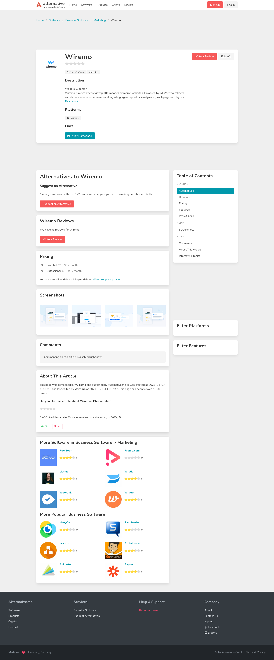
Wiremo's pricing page (106, 279)
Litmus (63, 472)
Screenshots (186, 230)
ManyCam (65, 522)
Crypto (116, 5)
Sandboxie (131, 522)
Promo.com (132, 451)
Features (184, 210)
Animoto (65, 564)
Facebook (212, 627)
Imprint (208, 621)
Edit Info (226, 56)
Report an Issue (148, 610)
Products (102, 5)
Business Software (76, 20)
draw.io (64, 543)
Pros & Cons (186, 216)
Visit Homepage (82, 136)
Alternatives (186, 191)
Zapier (128, 564)
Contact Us (211, 616)
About (208, 610)
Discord (129, 5)
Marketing (99, 20)
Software (86, 5)
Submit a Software (85, 610)
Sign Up (215, 5)
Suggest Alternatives (87, 616)
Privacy (261, 652)
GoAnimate (132, 543)
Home (73, 5)
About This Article (190, 250)
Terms (250, 652)
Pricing (183, 203)
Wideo (129, 493)
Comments (185, 243)
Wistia (129, 472)
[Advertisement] (137, 35)
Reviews (184, 197)
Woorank (65, 493)
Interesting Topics (189, 256)
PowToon (65, 451)
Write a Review (204, 56)
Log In (231, 5)
